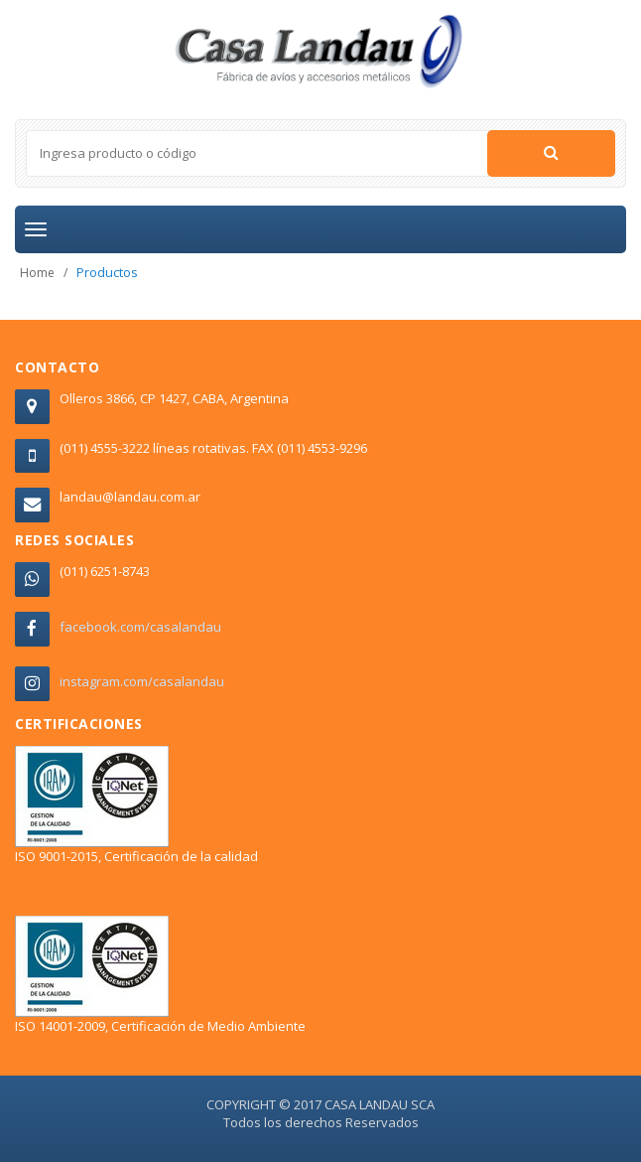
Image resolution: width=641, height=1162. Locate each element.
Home (37, 272)
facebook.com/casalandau (140, 627)
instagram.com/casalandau (142, 681)
